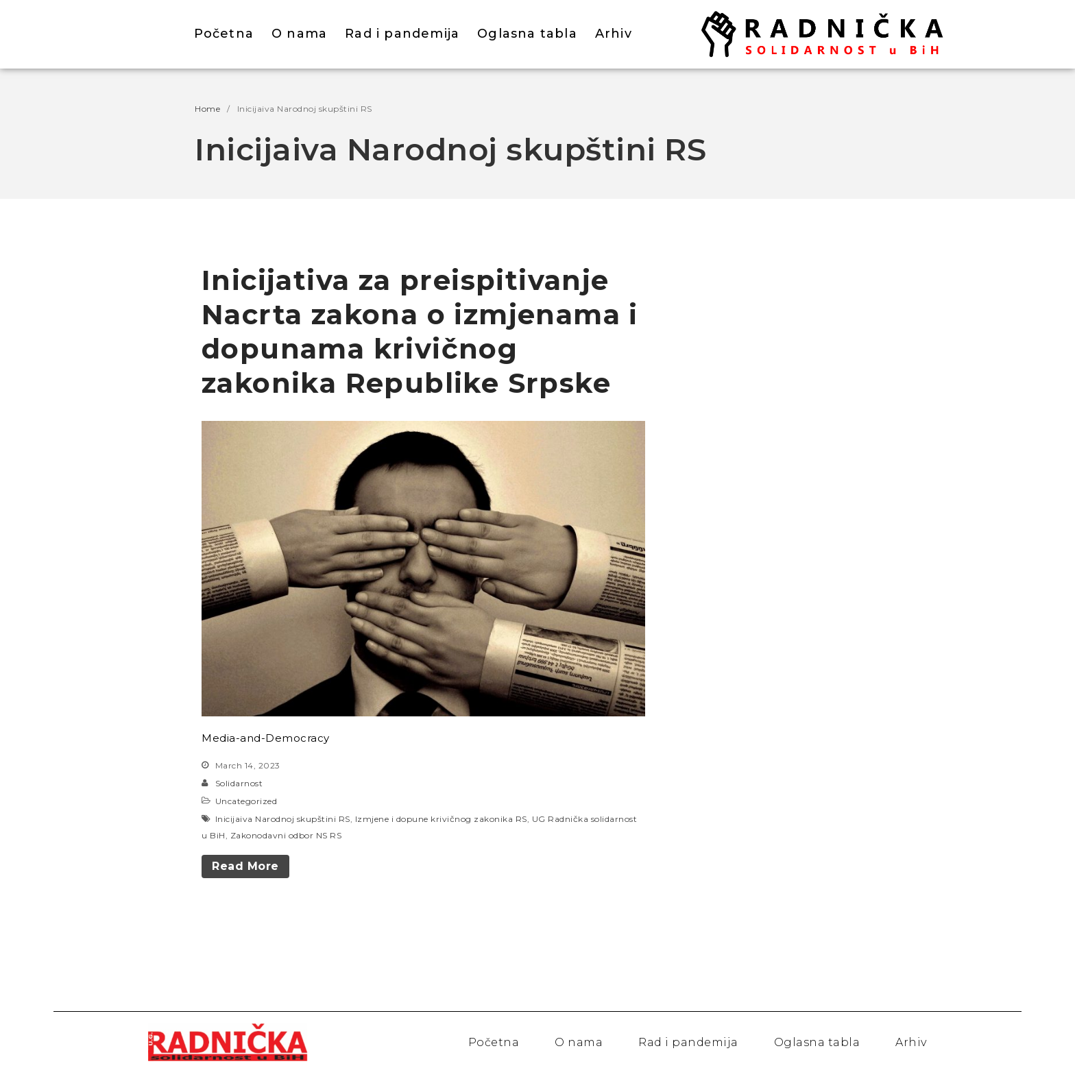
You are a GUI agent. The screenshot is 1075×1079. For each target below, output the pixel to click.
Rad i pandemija (402, 33)
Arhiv (613, 33)
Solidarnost (239, 783)
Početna (224, 33)
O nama (299, 33)
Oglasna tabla (527, 33)
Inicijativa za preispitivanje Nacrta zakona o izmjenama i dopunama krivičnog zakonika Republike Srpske (420, 331)
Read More (245, 866)
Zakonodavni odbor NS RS (286, 835)
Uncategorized (246, 801)
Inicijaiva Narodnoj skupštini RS (282, 819)
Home (207, 109)
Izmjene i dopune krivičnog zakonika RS (441, 819)
